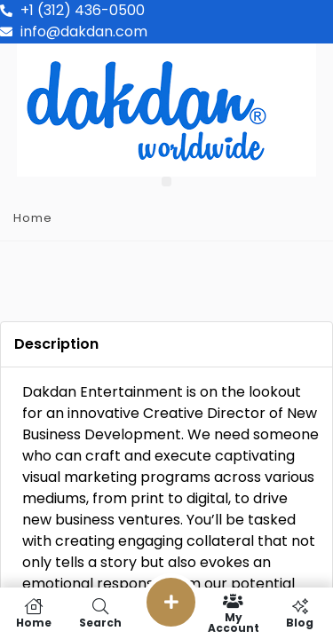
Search (100, 613)
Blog (299, 613)
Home (32, 217)
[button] (166, 181)
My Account (233, 613)
